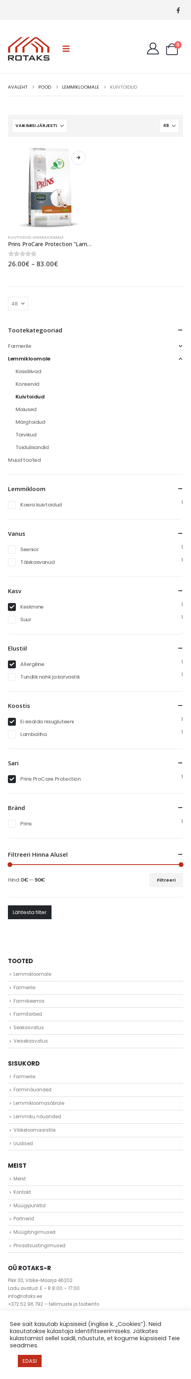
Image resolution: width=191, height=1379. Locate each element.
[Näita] (169, 126)
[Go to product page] (50, 186)
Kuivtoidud (19, 237)
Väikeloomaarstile (34, 1130)
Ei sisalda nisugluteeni (47, 721)
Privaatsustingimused (39, 1245)
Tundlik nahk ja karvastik (50, 677)
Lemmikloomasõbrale (38, 1103)
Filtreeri (166, 880)
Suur (25, 619)
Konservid (27, 384)
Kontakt (22, 1192)
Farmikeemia (28, 1001)
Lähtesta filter (30, 912)
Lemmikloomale (47, 237)
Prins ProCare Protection (50, 779)
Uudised (23, 1143)
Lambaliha (33, 734)
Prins (26, 823)
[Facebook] (178, 10)
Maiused (25, 409)
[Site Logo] (29, 49)
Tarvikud (25, 434)
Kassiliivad (28, 371)
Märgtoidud (30, 422)
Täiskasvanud (37, 562)
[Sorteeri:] (39, 126)
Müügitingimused (34, 1232)
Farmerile (19, 346)
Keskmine (32, 607)
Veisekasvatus (30, 1041)
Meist (19, 1179)
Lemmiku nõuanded (37, 1116)
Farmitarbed (27, 1014)
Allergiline (32, 664)
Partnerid (23, 1219)
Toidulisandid (32, 447)
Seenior (29, 549)
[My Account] (153, 49)
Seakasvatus (28, 1027)
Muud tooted (24, 460)
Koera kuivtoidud (41, 504)
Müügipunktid (29, 1206)
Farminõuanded (32, 1090)
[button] (66, 48)
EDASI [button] (30, 1361)
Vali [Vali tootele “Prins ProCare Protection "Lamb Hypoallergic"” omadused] (78, 158)
